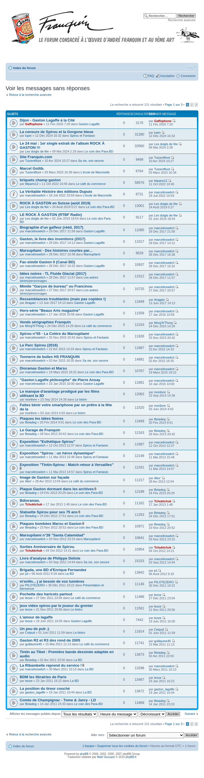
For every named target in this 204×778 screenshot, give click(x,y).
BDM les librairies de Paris (43, 677)
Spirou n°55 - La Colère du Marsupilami (54, 333)
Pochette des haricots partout (46, 594)
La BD (69, 573)
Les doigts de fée (37, 151)
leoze (28, 598)
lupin (28, 135)
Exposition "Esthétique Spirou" (47, 441)
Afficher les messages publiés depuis (53, 713)
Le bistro (81, 399)
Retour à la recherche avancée (30, 94)
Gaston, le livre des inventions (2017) (52, 239)
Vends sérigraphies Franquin (45, 322)
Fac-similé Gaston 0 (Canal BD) (47, 262)
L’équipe (88, 746)
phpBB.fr (131, 757)
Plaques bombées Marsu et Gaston (51, 523)
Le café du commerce (91, 183)
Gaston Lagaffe (89, 124)
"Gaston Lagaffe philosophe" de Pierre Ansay (60, 380)
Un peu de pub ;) (34, 629)
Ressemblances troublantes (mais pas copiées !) (63, 299)
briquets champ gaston (40, 180)
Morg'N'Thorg (34, 326)
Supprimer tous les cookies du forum (122, 746)
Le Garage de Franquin (40, 430)
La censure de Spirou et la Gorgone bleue (56, 132)
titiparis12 (31, 183)
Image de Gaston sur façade (44, 477)
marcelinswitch (35, 195)
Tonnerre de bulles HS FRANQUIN (50, 357)
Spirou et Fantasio (82, 135)
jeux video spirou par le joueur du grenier (56, 606)
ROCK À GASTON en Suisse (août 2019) (55, 203)
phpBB (84, 753)
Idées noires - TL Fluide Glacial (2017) (53, 273)
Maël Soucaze (106, 757)
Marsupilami (92, 254)
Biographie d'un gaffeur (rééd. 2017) (51, 227)
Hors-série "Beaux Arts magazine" (50, 310)
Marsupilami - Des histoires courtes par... (56, 250)
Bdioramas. (30, 500)
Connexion (188, 76)
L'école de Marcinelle (94, 172)
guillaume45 (33, 644)
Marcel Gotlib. (32, 168)
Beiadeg (30, 422)
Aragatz (30, 302)
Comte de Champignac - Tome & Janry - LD (58, 700)
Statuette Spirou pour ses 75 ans (49, 512)
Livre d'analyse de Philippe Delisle (50, 558)
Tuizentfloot (33, 160)
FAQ (151, 76)
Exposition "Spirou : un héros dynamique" (57, 453)
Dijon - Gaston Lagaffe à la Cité (47, 120)
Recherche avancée (182, 20)
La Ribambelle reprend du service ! (51, 665)
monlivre (31, 399)
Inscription (167, 76)
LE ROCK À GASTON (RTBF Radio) (51, 215)
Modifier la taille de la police (191, 66)
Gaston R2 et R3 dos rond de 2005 (50, 640)
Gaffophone (34, 124)
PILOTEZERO (35, 585)
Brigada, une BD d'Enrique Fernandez (53, 570)
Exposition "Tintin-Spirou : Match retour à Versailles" (66, 465)
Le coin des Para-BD (99, 151)
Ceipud (30, 632)
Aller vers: (98, 735)
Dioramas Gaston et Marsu (43, 368)
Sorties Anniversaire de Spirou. (47, 547)
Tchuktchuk (33, 504)
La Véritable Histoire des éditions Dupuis (56, 191)
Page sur (173, 104)
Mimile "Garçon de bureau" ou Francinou (56, 286)
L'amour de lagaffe (36, 617)
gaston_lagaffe (35, 692)
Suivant (190, 713)
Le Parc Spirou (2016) (39, 345)
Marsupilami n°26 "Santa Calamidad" (52, 535)
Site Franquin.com (36, 157)
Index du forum (24, 68)
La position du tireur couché (45, 688)
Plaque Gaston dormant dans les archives (57, 489)
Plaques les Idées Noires (41, 418)
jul (26, 573)
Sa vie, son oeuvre (91, 160)
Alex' (28, 481)
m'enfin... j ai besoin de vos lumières (52, 581)
